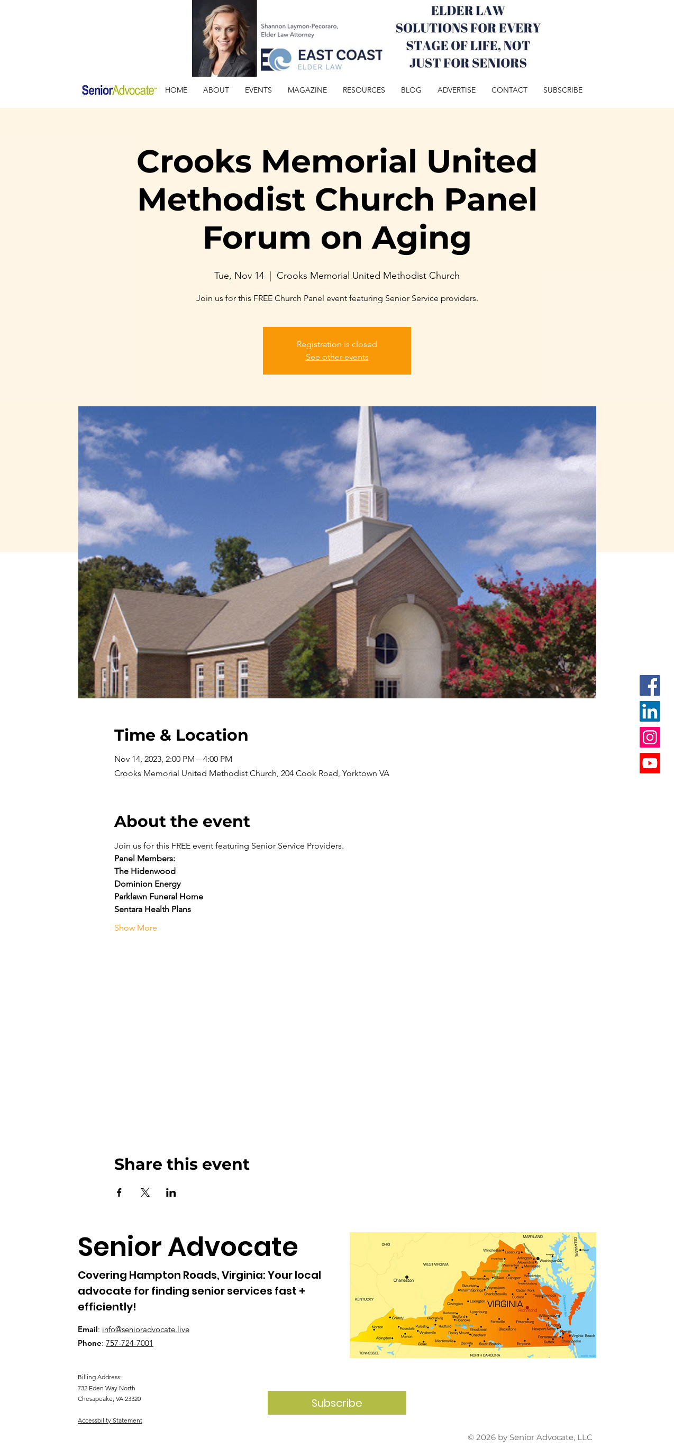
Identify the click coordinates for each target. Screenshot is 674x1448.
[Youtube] (650, 763)
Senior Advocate (188, 1246)
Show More (135, 928)
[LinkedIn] (650, 711)
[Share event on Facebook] (119, 1192)
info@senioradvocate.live (145, 1329)
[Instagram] (650, 737)
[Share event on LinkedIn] (171, 1192)
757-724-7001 (129, 1343)
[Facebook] (650, 685)
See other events (337, 357)
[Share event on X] (145, 1192)
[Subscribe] (337, 1403)
